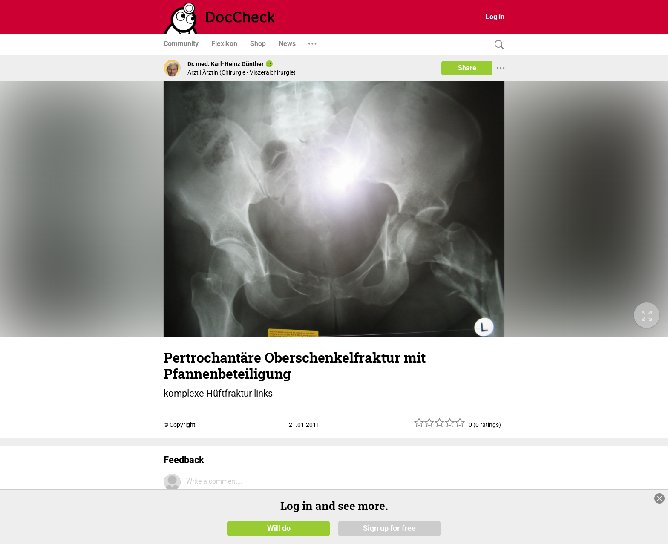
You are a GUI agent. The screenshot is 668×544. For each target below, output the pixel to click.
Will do (279, 528)
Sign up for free (389, 528)
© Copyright (180, 424)
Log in (495, 17)
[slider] (439, 426)
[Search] (497, 45)
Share (467, 68)
